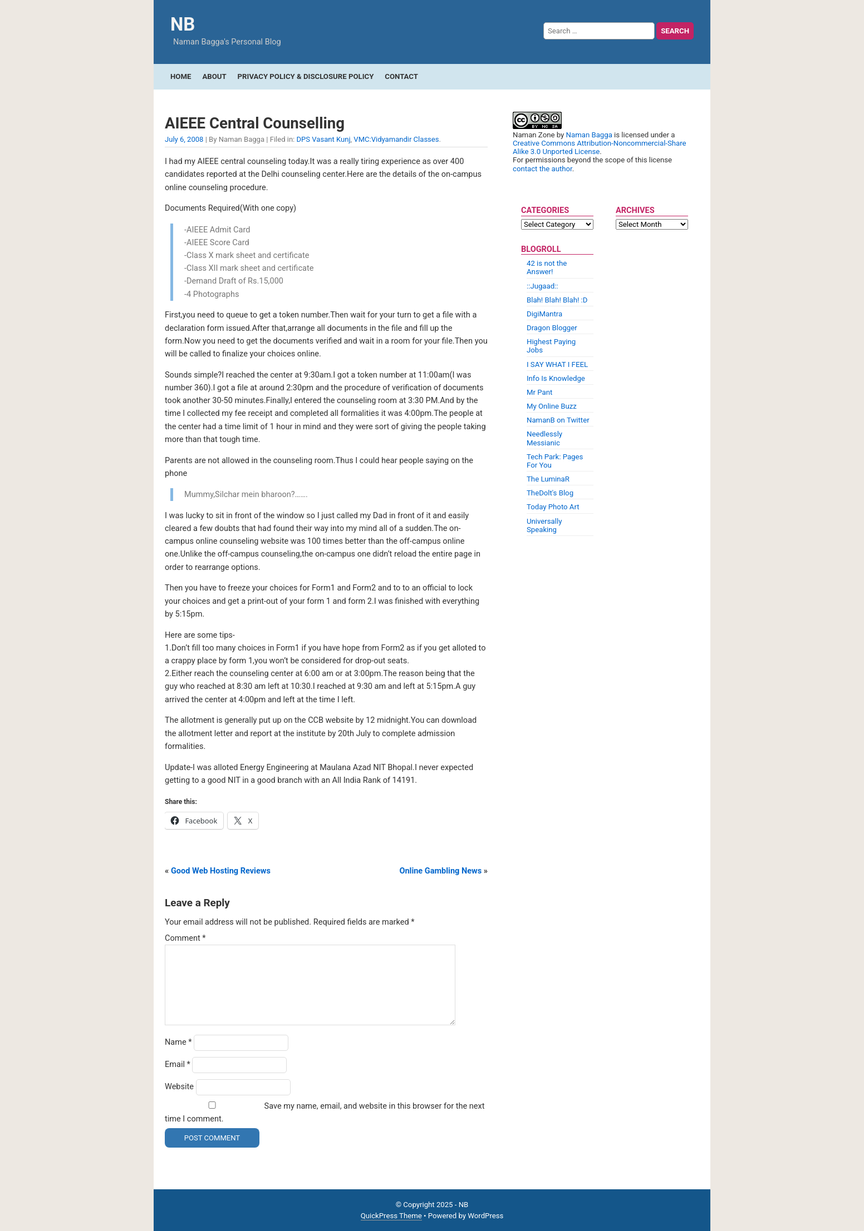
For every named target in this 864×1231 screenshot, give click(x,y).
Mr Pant (539, 392)
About (214, 76)
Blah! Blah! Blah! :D (557, 300)
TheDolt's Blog (550, 493)
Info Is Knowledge (556, 378)
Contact (401, 76)
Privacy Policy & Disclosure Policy (306, 76)
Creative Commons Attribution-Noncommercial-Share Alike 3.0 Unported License (599, 147)
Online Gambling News (440, 871)
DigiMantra (544, 314)
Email (177, 1064)
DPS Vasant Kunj (324, 139)
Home (180, 76)
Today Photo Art (553, 507)
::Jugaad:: (542, 286)
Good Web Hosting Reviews (221, 871)
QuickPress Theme (391, 1216)
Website (179, 1086)
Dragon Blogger (552, 328)
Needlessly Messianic (544, 438)
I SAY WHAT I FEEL (557, 364)
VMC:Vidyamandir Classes (396, 139)
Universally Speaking (544, 525)
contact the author (542, 169)
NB (182, 24)
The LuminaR (548, 479)
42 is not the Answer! (547, 267)
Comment (185, 938)
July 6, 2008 (184, 139)
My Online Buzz (552, 406)
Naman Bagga (589, 135)
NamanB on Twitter (558, 420)
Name (178, 1042)
